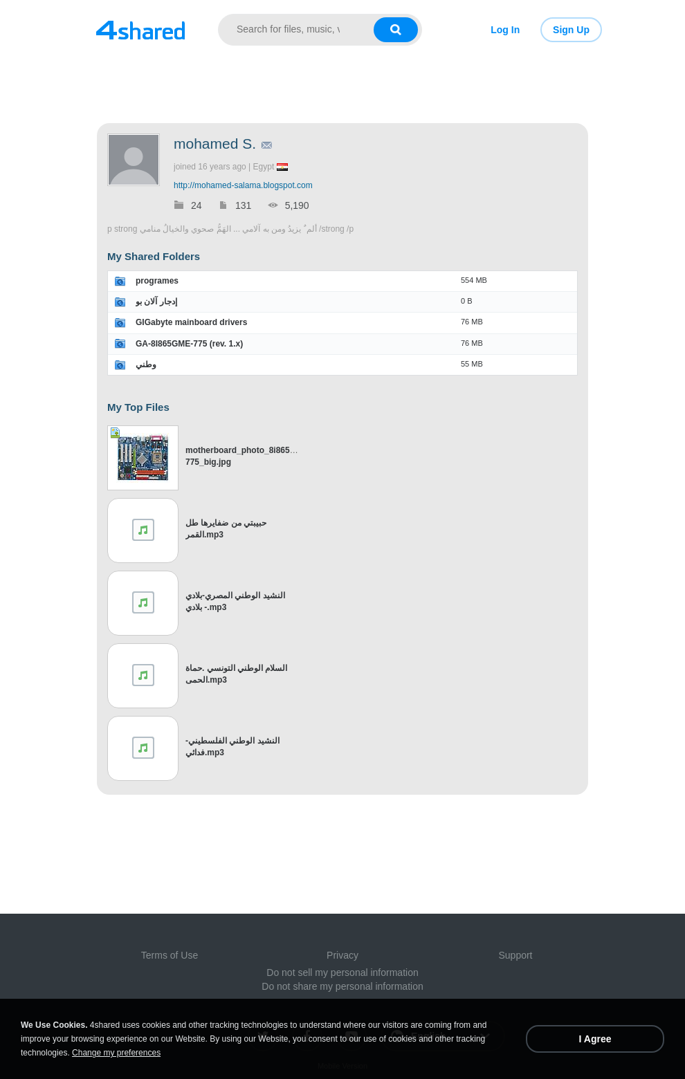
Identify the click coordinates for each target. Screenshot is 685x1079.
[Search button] (396, 29)
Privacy (342, 955)
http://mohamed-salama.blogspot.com (243, 185)
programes (157, 281)
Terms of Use (169, 955)
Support (515, 955)
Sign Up (571, 29)
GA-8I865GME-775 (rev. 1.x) (189, 344)
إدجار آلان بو (156, 301)
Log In (505, 29)
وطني (146, 364)
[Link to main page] (140, 29)
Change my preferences (116, 1053)
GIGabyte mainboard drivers (191, 322)
